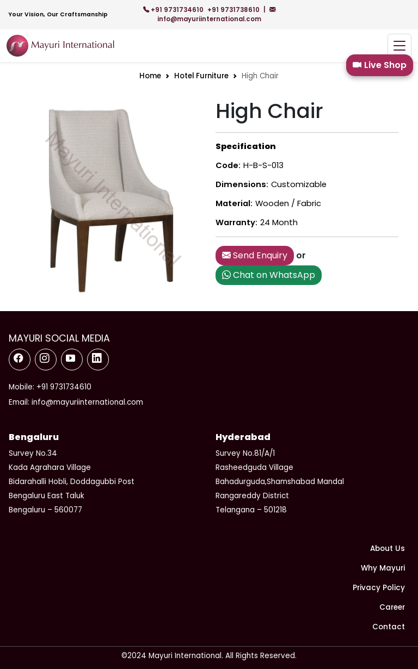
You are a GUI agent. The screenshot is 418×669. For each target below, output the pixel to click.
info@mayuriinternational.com (216, 14)
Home (150, 76)
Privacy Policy (379, 588)
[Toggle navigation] (399, 46)
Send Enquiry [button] (254, 255)
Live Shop (380, 65)
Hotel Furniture (201, 76)
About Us (387, 548)
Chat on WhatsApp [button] (268, 275)
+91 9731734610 (174, 9)
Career (392, 607)
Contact (388, 627)
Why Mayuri (383, 568)
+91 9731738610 (234, 9)
